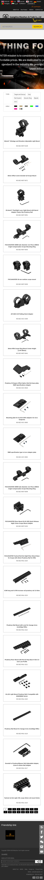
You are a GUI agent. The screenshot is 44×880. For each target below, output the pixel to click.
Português (7, 3)
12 (18, 812)
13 (23, 812)
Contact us (31, 869)
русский (22, 1)
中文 (15, 1)
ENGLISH (6, 1)
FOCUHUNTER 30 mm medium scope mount (22, 279)
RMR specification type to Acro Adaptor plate (22, 452)
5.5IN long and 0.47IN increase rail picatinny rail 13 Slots (22, 590)
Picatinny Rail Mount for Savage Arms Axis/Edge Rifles (22, 729)
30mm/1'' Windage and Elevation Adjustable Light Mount (22, 141)
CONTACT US (39, 9)
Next (36, 812)
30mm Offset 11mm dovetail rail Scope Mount (22, 175)
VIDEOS (31, 9)
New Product (24, 9)
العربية (16, 3)
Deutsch (39, 1)
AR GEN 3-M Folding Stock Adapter (22, 314)
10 (10, 812)
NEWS (21, 869)
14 (27, 812)
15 (31, 812)
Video (26, 869)
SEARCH (37, 27)
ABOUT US (16, 9)
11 (14, 812)
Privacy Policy (39, 869)
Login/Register (36, 7)
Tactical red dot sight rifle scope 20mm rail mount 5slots (22, 798)
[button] (3, 64)
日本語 (30, 1)
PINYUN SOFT (39, 874)
